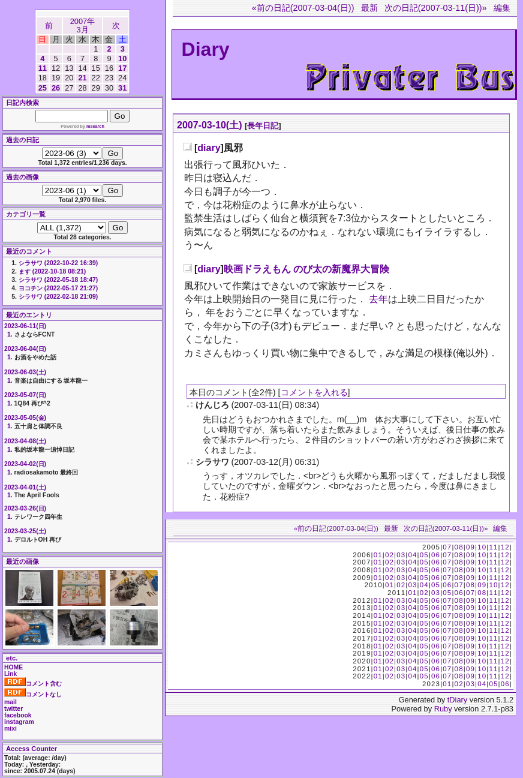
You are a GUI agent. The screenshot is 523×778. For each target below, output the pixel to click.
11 (42, 68)
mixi (10, 728)
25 (42, 87)
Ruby (443, 708)
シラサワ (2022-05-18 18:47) (58, 280)
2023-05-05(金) (25, 417)
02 (389, 554)
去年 (378, 299)
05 (424, 554)
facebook (18, 715)
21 (82, 77)
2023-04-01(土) (25, 487)
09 (470, 547)
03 (400, 554)
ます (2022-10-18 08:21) (52, 271)
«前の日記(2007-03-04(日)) (303, 8)
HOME (13, 667)
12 (505, 547)
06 (435, 554)
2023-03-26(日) (25, 508)
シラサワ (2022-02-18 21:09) (58, 296)
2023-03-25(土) (25, 531)
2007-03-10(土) (209, 125)
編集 (502, 8)
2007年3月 (82, 25)
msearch (95, 126)
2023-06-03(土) (25, 372)
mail (10, 702)
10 (122, 58)
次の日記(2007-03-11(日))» (435, 8)
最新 (369, 8)
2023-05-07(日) (25, 395)
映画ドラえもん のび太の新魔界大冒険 (306, 269)
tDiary (457, 699)
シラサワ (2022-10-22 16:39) (58, 263)
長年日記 (262, 125)
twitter (13, 708)
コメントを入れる (314, 392)
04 (412, 554)
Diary (206, 49)
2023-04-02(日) (25, 464)
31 (122, 87)
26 (56, 87)
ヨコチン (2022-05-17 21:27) (58, 288)
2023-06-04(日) (25, 349)
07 (447, 547)
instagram (19, 722)
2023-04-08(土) (25, 441)
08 (459, 547)
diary (208, 148)
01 (378, 554)
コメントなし (33, 694)
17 (122, 68)
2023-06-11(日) (25, 326)
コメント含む (33, 683)
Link (10, 674)
